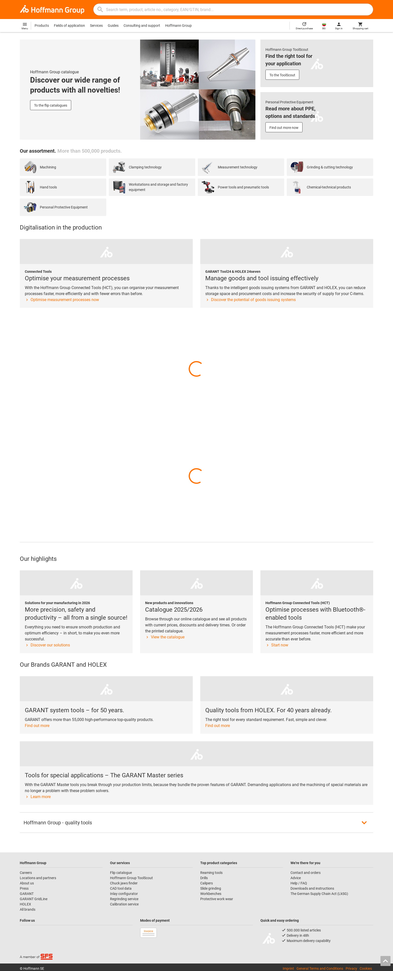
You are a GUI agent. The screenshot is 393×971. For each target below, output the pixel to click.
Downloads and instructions (312, 888)
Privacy (351, 968)
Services (96, 26)
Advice (295, 878)
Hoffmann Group (178, 26)
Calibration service (124, 904)
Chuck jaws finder (124, 883)
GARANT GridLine (33, 899)
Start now (276, 645)
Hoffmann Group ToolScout (131, 878)
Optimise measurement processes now (62, 299)
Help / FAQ (298, 883)
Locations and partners (38, 878)
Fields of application (69, 26)
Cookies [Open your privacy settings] (366, 968)
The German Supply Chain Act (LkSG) (319, 894)
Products (42, 26)
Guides (113, 26)
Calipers (206, 883)
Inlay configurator (124, 894)
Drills (204, 878)
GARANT (27, 894)
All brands (27, 909)
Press (24, 888)
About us (27, 883)
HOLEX (25, 904)
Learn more (38, 796)
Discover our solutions (47, 645)
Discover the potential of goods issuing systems (250, 299)
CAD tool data (121, 888)
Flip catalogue (121, 873)
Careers (26, 873)
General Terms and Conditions (320, 968)
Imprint (288, 968)
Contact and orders (305, 873)
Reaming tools (211, 873)
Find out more (37, 725)
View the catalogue (164, 637)
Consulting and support (142, 26)
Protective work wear (216, 899)
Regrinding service (124, 899)
